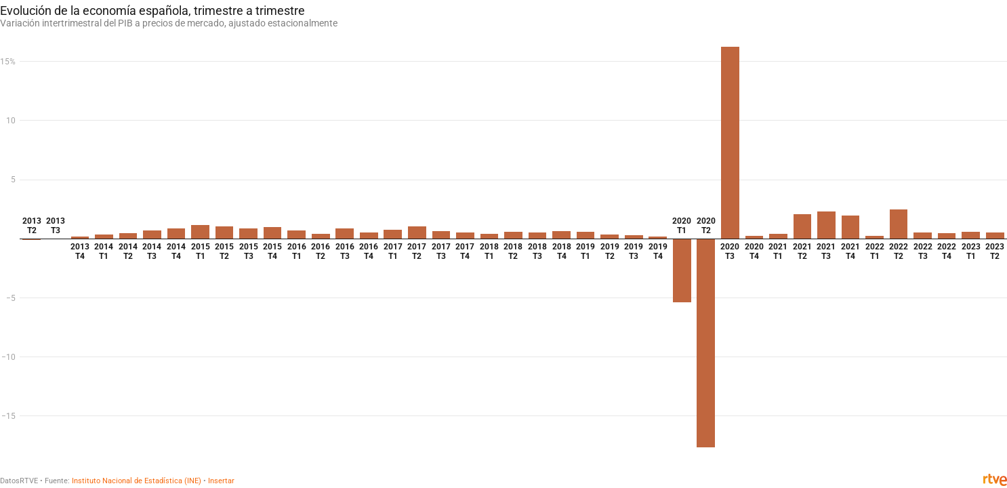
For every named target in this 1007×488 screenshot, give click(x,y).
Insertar (221, 480)
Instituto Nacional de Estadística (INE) (136, 480)
